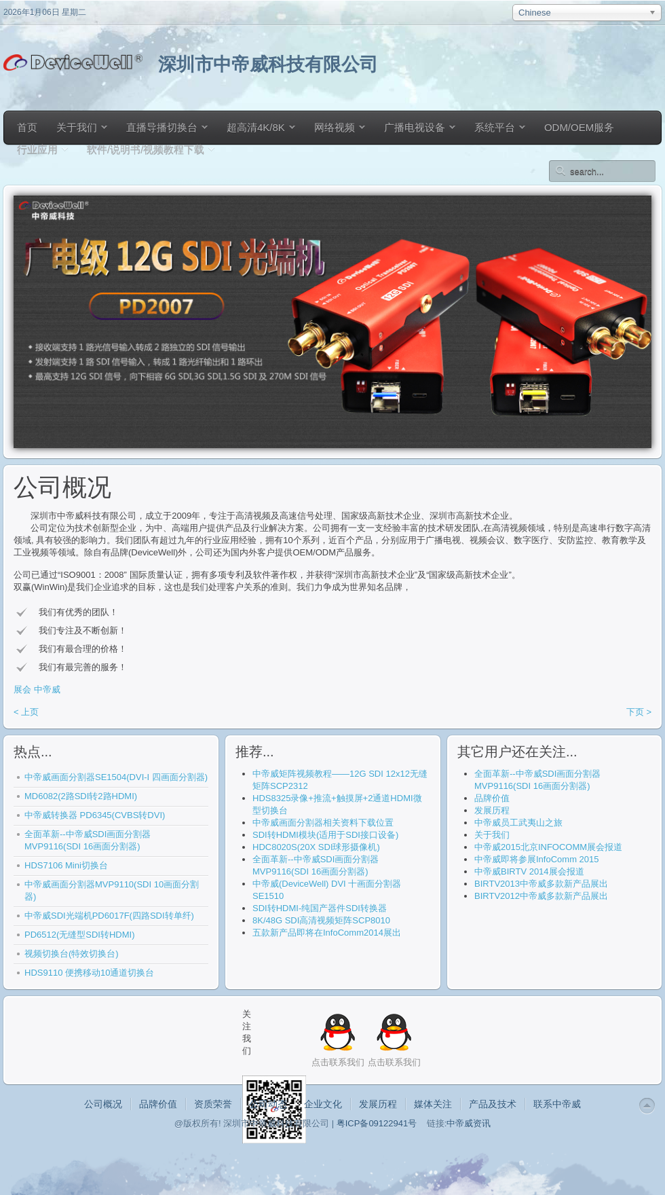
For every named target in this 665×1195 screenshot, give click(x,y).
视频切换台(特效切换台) (71, 954)
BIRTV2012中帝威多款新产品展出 (541, 896)
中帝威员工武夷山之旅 (518, 822)
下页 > (638, 712)
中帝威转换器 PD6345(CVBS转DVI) (94, 815)
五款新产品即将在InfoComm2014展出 (326, 932)
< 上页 (26, 712)
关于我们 (492, 835)
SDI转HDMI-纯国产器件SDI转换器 (319, 908)
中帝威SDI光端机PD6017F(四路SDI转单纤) (109, 916)
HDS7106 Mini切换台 (66, 865)
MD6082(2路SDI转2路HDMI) (80, 796)
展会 (22, 689)
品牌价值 (492, 798)
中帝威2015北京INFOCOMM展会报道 (548, 847)
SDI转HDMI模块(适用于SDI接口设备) (325, 835)
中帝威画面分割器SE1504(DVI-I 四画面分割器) (116, 777)
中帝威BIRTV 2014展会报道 (529, 871)
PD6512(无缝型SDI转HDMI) (79, 935)
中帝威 (47, 689)
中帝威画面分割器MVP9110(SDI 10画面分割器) (111, 890)
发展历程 (492, 810)
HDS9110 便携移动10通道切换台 (89, 973)
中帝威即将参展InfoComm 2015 (536, 859)
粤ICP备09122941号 (377, 1123)
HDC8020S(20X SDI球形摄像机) (316, 847)
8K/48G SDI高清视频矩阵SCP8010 (321, 920)
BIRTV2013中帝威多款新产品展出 (541, 884)
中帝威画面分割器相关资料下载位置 (323, 822)
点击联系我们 (394, 1062)
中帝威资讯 (468, 1123)
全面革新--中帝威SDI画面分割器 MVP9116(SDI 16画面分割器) (87, 840)
